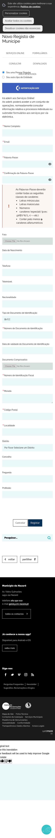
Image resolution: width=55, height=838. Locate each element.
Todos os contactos (14, 614)
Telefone (6, 266)
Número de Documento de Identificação (23, 328)
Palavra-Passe (10, 157)
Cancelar (20, 522)
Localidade (8, 425)
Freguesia (6, 472)
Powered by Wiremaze (48, 732)
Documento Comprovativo (14, 359)
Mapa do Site (8, 714)
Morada (6, 390)
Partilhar (27, 559)
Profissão (6, 488)
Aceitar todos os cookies (18, 20)
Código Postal (10, 409)
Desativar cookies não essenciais (22, 28)
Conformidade (23, 723)
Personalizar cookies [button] (16, 13)
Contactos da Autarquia (12, 717)
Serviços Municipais (34, 717)
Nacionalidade (9, 297)
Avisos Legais (38, 726)
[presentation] (27, 508)
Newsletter (32, 684)
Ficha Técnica (22, 714)
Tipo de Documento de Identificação (19, 313)
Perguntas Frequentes (14, 684)
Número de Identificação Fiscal (18, 375)
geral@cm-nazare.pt (19, 604)
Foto (4, 234)
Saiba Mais (10, 648)
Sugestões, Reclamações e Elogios (19, 688)
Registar (35, 522)
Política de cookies (30, 6)
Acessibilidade (28, 705)
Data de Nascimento (12, 250)
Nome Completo (11, 126)
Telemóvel (7, 281)
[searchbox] (27, 537)
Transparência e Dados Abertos (16, 726)
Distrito (5, 441)
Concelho (6, 457)
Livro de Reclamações (11, 706)
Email (6, 141)
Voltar (11, 559)
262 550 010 (17, 600)
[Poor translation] (8, 761)
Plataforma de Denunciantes (14, 720)
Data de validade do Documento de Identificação (25, 344)
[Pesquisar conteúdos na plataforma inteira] (49, 537)
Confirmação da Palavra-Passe (18, 172)
